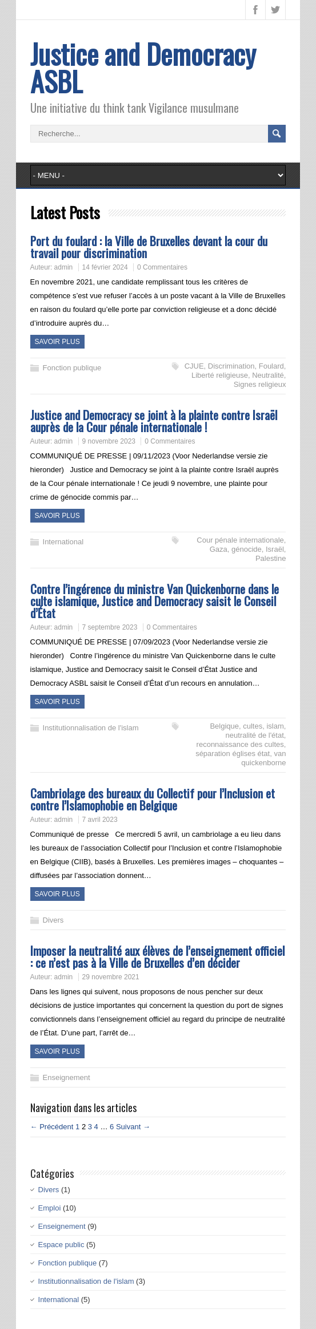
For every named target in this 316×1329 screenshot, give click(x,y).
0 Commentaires (162, 267)
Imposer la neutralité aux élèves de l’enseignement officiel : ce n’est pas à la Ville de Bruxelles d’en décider (157, 956)
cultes (252, 726)
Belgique (224, 726)
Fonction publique (72, 367)
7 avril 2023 (100, 820)
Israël (275, 549)
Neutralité (268, 375)
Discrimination (231, 366)
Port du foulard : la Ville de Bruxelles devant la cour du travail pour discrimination (148, 247)
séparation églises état (232, 753)
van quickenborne (263, 758)
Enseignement (66, 1077)
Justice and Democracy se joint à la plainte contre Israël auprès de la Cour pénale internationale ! (153, 421)
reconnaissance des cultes (240, 744)
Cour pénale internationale (240, 540)
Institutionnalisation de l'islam (91, 727)
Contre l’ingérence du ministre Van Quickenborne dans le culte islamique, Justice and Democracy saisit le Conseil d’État (154, 601)
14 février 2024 (105, 267)
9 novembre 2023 (108, 441)
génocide (246, 549)
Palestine (270, 558)
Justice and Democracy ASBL (143, 67)
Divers (53, 920)
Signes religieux (260, 384)
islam (274, 726)
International (63, 541)
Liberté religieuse (219, 375)
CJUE (194, 366)
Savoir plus (57, 342)
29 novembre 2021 (110, 977)
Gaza (218, 549)
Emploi (49, 1208)
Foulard (271, 366)
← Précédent (52, 1126)
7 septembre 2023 (110, 627)
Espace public (61, 1244)
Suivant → (133, 1126)
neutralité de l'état (255, 735)
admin (63, 267)
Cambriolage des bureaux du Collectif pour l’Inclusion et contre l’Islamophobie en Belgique (152, 799)
